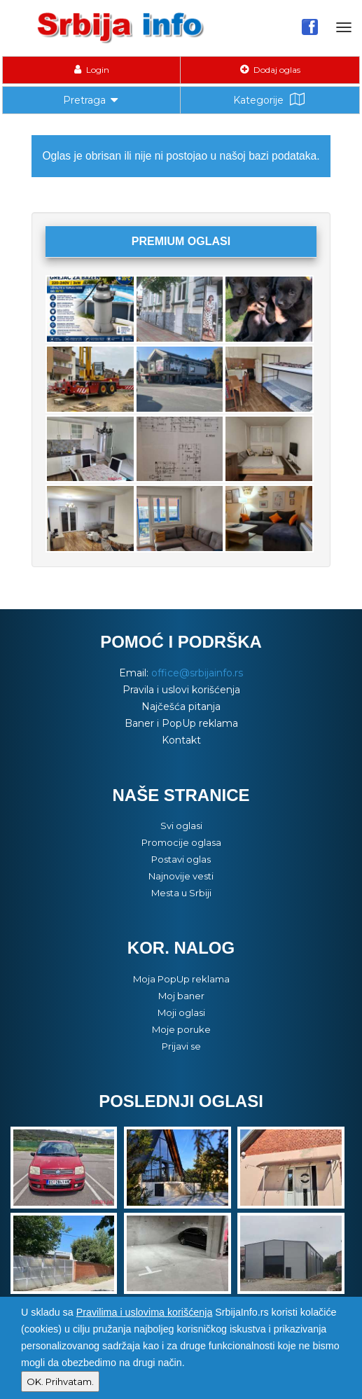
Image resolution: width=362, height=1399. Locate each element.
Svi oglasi (181, 825)
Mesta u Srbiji (181, 892)
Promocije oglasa (181, 842)
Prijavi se (181, 1046)
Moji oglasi (181, 1012)
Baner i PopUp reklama (181, 723)
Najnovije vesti (181, 876)
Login (91, 69)
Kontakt (181, 740)
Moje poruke (181, 1029)
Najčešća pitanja (181, 706)
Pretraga (91, 98)
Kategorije (270, 99)
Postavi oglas (181, 859)
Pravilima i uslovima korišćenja (144, 1312)
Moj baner (181, 995)
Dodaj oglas (270, 69)
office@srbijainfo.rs (197, 673)
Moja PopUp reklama (181, 978)
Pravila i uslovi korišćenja (181, 689)
